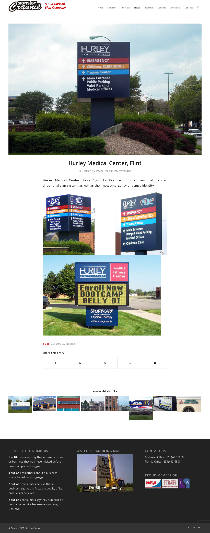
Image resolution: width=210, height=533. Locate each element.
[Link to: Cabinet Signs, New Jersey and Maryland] (165, 403)
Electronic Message (92, 170)
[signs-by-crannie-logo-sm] (37, 7)
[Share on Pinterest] (105, 363)
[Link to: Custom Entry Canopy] (44, 403)
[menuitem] (99, 7)
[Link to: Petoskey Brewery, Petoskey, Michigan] (117, 403)
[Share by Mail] (154, 363)
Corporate (57, 344)
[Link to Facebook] (188, 527)
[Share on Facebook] (55, 363)
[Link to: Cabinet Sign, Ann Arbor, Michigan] (68, 403)
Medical (70, 344)
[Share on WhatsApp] (80, 363)
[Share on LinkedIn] (130, 363)
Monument (111, 170)
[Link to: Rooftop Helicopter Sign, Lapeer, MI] (92, 403)
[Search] (198, 7)
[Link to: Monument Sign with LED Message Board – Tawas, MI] (141, 408)
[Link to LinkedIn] (193, 527)
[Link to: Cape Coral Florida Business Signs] (189, 404)
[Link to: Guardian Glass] (20, 404)
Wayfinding (125, 170)
